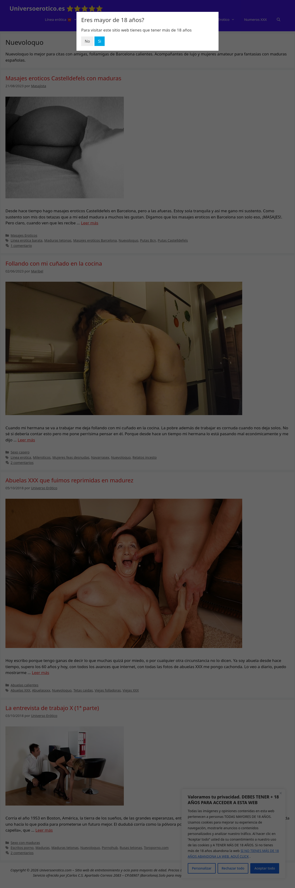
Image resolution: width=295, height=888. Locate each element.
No (87, 41)
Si (99, 41)
